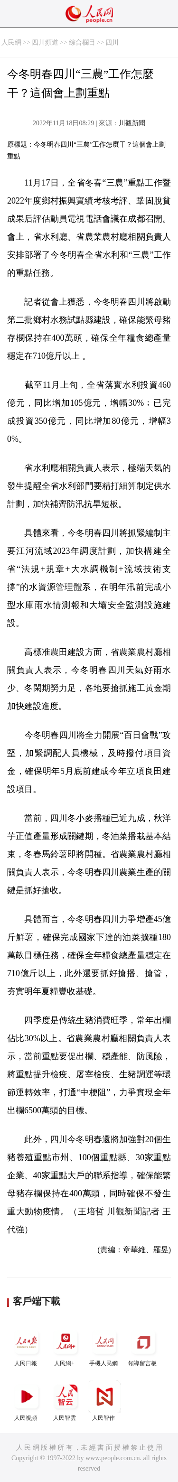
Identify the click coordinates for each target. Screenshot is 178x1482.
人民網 (11, 42)
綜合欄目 (82, 42)
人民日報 (26, 1346)
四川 (112, 42)
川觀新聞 (132, 123)
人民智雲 (65, 1400)
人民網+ (65, 1346)
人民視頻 (26, 1400)
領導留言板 (143, 1346)
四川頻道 (45, 42)
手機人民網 (104, 1346)
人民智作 (104, 1400)
